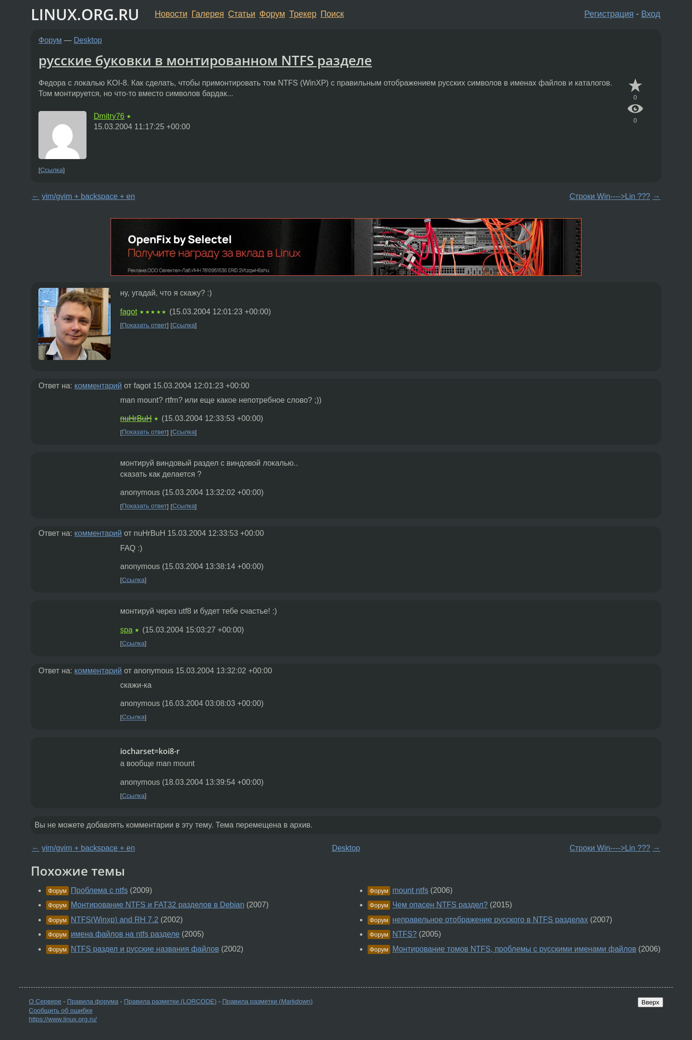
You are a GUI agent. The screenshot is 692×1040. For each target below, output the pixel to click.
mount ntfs (410, 890)
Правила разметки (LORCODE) (170, 1001)
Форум (272, 14)
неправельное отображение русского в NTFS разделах (490, 920)
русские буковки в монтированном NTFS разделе (205, 60)
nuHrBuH (136, 418)
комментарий (98, 386)
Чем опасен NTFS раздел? (439, 905)
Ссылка (51, 169)
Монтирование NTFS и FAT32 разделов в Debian (157, 905)
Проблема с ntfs (99, 890)
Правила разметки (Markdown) (267, 1001)
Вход (650, 14)
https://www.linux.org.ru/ (63, 1019)
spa (126, 630)
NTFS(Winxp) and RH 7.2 (114, 920)
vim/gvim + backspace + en (88, 196)
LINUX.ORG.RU (85, 14)
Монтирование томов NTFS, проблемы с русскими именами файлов (514, 949)
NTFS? (404, 934)
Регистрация (609, 14)
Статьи (241, 14)
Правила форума (93, 1001)
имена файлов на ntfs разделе (125, 934)
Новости (171, 14)
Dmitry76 (109, 116)
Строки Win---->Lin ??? (609, 196)
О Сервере (45, 1001)
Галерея (208, 14)
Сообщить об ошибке (61, 1010)
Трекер (303, 14)
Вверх (650, 1002)
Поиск (332, 14)
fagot (128, 312)
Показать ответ (144, 325)
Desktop (88, 40)
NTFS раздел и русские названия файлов (145, 949)
